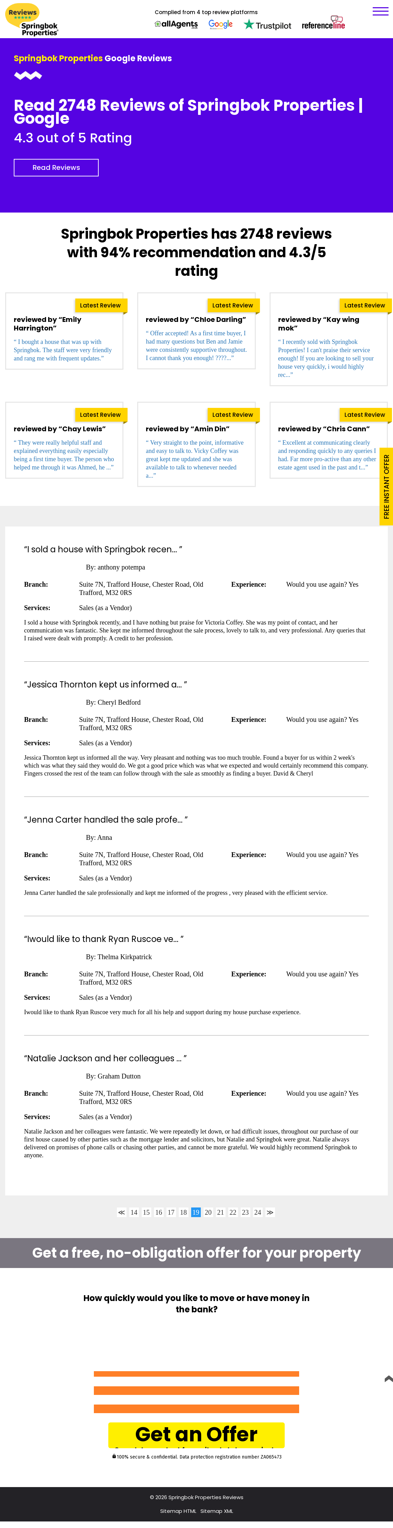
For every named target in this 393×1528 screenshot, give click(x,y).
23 (245, 1212)
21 (220, 1212)
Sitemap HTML (178, 1517)
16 (158, 1212)
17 (171, 1212)
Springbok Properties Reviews (205, 1503)
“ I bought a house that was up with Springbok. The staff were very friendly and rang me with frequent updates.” (63, 350)
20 (208, 1212)
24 (257, 1212)
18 (183, 1212)
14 (134, 1212)
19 (196, 1212)
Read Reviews (56, 167)
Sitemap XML (216, 1517)
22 (233, 1212)
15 (146, 1212)
